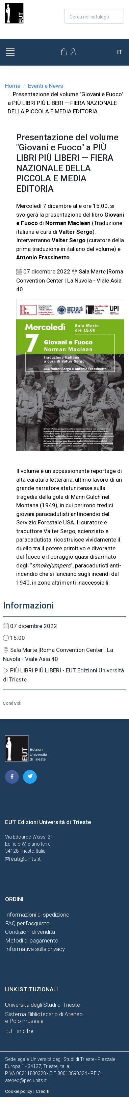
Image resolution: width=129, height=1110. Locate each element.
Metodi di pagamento (31, 940)
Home (12, 85)
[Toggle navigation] (10, 52)
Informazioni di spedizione (37, 914)
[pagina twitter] (30, 777)
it (119, 52)
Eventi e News (45, 85)
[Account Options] (73, 51)
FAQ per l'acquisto (27, 923)
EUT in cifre (19, 1031)
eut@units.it (26, 858)
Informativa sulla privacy (35, 949)
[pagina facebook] (12, 777)
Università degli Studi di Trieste (42, 1004)
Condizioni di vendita (30, 931)
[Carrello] (63, 52)
